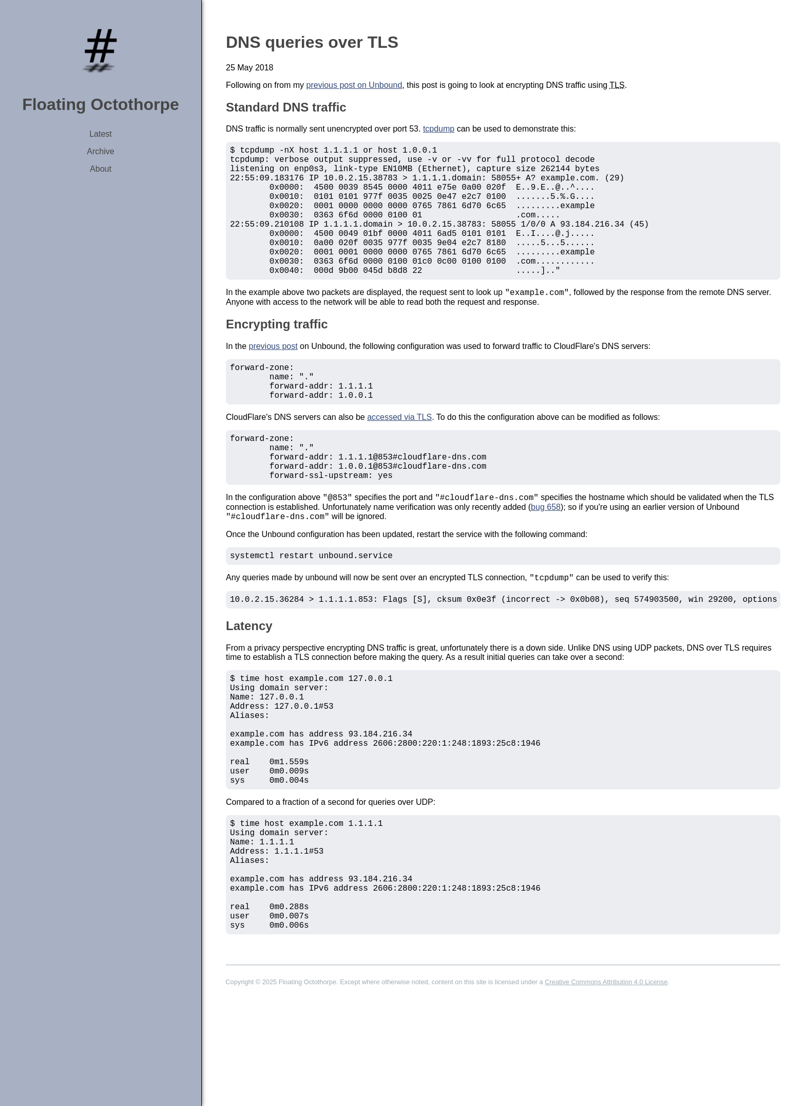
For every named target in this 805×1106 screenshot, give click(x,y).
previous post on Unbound (354, 85)
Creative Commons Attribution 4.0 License (606, 1089)
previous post (272, 376)
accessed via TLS (399, 455)
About (100, 168)
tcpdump (438, 128)
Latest (100, 134)
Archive (100, 151)
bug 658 (546, 557)
